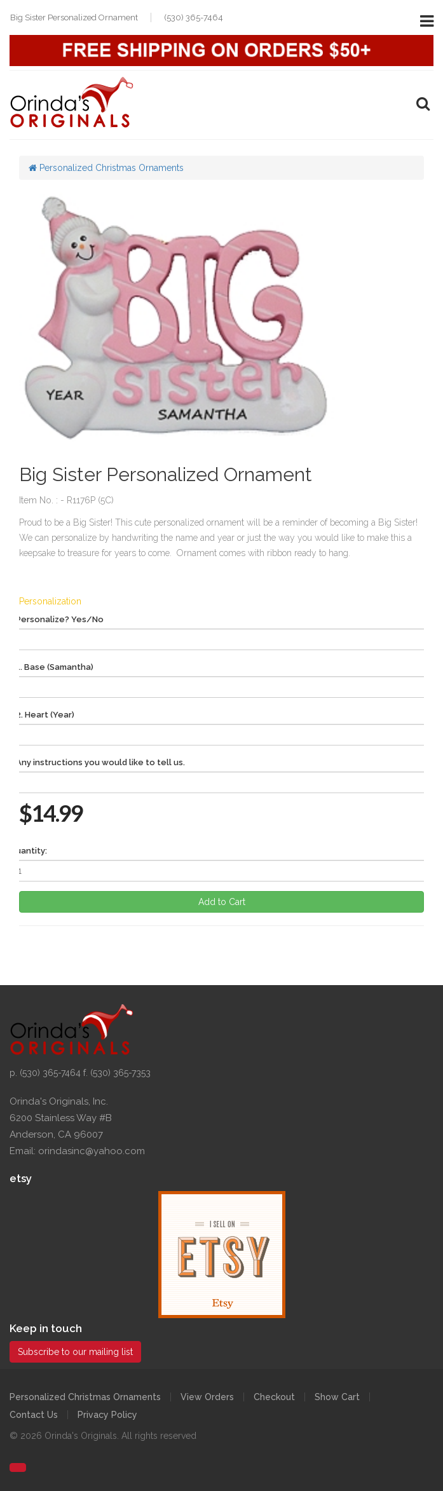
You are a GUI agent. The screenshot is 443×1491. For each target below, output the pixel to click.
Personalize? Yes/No (60, 619)
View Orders (207, 1396)
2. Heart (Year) (45, 714)
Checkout (274, 1396)
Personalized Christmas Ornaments (106, 168)
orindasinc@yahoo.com (91, 1151)
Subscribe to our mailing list (75, 1352)
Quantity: (28, 850)
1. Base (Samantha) (54, 667)
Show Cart (337, 1396)
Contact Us (34, 1414)
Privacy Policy (107, 1414)
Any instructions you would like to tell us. (100, 762)
